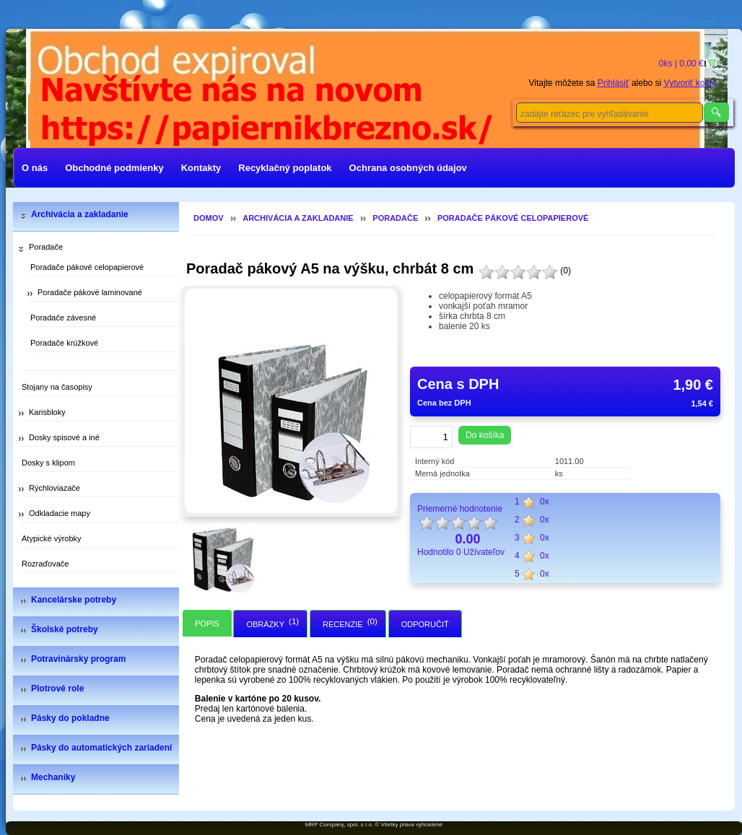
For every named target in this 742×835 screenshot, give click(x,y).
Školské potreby (64, 629)
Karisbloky (47, 412)
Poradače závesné (63, 317)
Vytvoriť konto (690, 83)
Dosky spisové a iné (64, 437)
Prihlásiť (613, 83)
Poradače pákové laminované (90, 292)
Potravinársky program (78, 659)
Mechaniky (53, 777)
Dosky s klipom (48, 462)
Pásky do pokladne (70, 718)
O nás (35, 167)
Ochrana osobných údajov (408, 167)
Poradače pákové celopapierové (87, 267)
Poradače (46, 246)
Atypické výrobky (52, 538)
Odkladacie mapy (59, 513)
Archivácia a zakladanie (79, 214)
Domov (208, 218)
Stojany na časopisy (57, 386)
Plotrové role (57, 688)
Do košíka (485, 435)
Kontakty (201, 167)
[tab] (207, 623)
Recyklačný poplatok (284, 167)
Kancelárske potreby (73, 600)
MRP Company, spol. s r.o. (339, 824)
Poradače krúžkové (64, 342)
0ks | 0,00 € (682, 63)
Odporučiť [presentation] (425, 624)
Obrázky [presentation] (265, 624)
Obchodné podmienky (114, 167)
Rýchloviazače (54, 488)
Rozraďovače (45, 563)
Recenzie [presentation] (343, 624)
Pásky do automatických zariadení (101, 748)
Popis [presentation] (207, 623)
